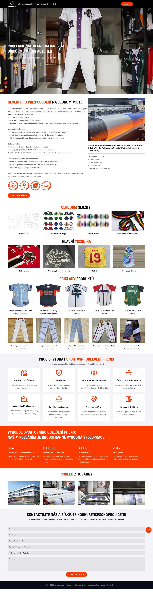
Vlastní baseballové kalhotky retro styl (104, 347)
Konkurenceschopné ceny (94, 380)
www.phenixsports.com (63, 586)
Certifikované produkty (59, 407)
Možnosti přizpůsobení (24, 380)
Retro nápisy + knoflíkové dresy (104, 312)
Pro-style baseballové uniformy (76, 312)
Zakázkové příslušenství (128, 233)
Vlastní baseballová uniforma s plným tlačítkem (20, 312)
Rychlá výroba (59, 380)
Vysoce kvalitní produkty (24, 407)
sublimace (24, 271)
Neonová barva (129, 271)
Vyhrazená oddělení (129, 407)
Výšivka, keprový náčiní (59, 271)
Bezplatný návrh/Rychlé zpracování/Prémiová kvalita (34, 58)
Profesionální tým (94, 407)
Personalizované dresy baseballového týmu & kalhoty (48, 312)
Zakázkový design (58, 233)
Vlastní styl (24, 233)
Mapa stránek (80, 586)
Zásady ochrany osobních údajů (100, 586)
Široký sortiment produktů (129, 380)
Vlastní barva (93, 233)
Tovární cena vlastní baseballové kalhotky (132, 347)
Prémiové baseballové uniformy (132, 312)
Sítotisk (94, 271)
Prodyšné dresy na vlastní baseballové (48, 347)
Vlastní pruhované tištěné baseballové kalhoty (20, 347)
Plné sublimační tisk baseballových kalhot (76, 347)
